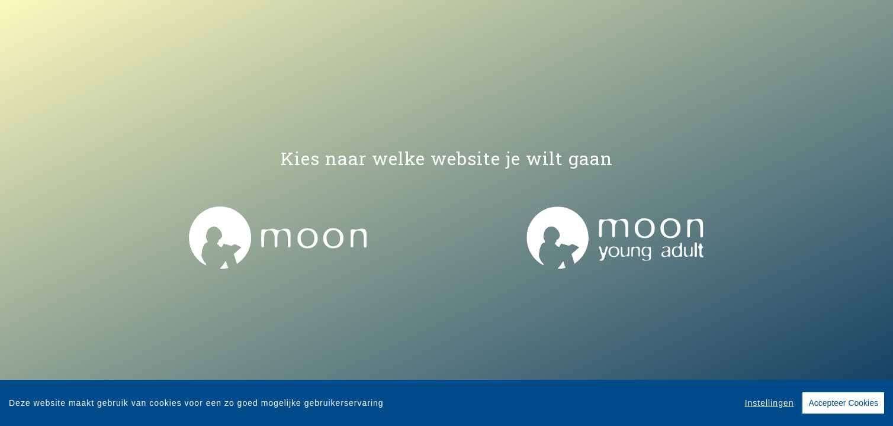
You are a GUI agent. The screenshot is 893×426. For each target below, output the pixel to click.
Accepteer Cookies (843, 403)
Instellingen (769, 403)
